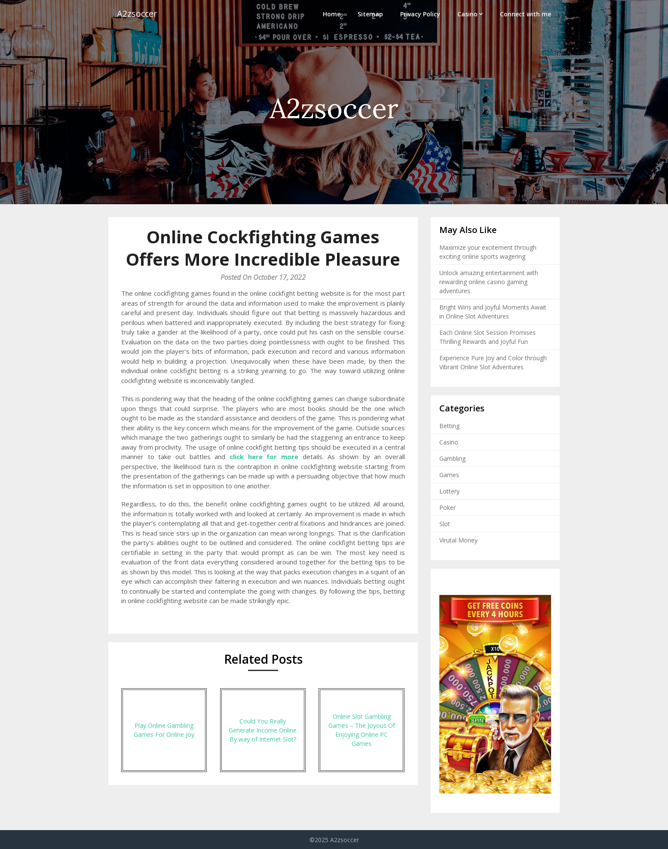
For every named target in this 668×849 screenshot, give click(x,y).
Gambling (452, 458)
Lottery (449, 491)
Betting (449, 426)
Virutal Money (458, 540)
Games (449, 475)
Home (331, 14)
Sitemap (370, 14)
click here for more (264, 456)
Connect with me (525, 14)
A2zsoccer (137, 14)
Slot (444, 524)
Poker (447, 507)
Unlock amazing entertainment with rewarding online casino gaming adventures (488, 282)
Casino (467, 14)
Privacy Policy (420, 14)
